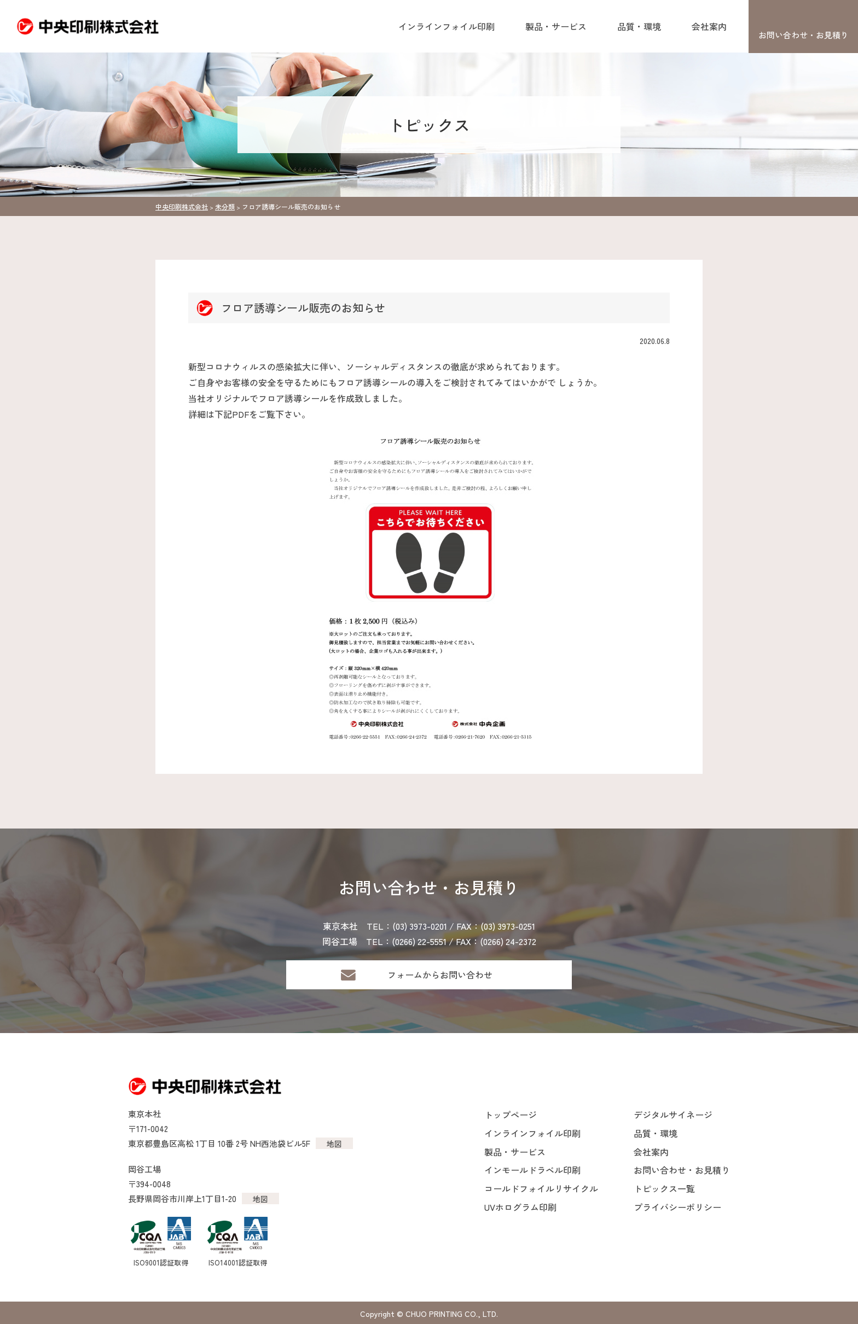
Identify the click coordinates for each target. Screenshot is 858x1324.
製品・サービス (556, 26)
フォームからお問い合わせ (439, 974)
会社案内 (709, 26)
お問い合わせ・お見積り (803, 34)
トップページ (510, 1114)
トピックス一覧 (664, 1188)
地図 (334, 1143)
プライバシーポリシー (677, 1207)
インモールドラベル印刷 (532, 1169)
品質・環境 (639, 26)
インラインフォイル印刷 (446, 26)
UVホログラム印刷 (520, 1207)
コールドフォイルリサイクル (541, 1188)
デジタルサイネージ (673, 1114)
